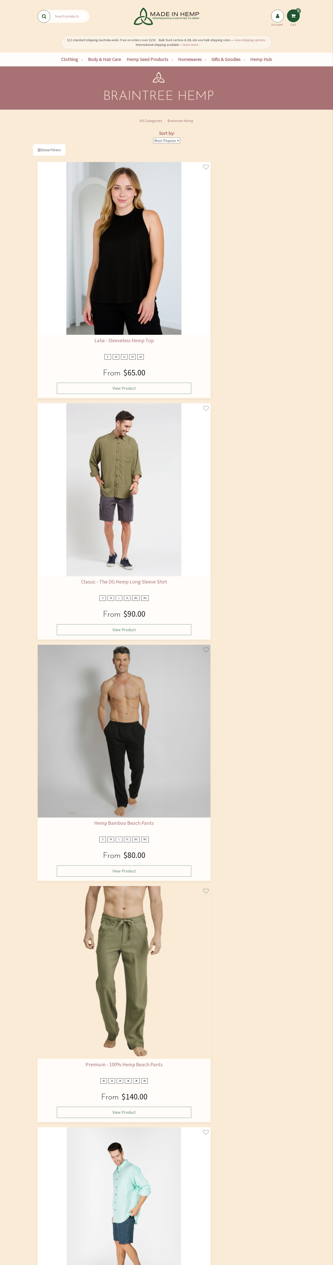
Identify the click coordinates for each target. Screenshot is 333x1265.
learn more (190, 45)
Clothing (69, 59)
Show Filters (51, 150)
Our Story (54, 1203)
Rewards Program (53, 1242)
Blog (142, 1242)
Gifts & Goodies (225, 59)
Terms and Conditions (187, 1242)
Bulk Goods (98, 1233)
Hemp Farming (98, 1242)
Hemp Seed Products (147, 59)
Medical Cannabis (142, 1233)
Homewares (190, 59)
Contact (53, 1223)
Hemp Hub (261, 59)
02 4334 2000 (258, 1211)
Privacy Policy (219, 1152)
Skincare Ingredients (142, 1223)
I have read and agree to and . (208, 1150)
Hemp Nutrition (142, 1213)
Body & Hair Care (104, 59)
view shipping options (250, 40)
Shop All (98, 1203)
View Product (66, 273)
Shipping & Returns (53, 1233)
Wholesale (98, 1223)
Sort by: (166, 133)
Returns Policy (187, 1233)
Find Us (54, 1213)
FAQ (187, 1203)
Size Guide (187, 1213)
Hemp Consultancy (98, 1213)
